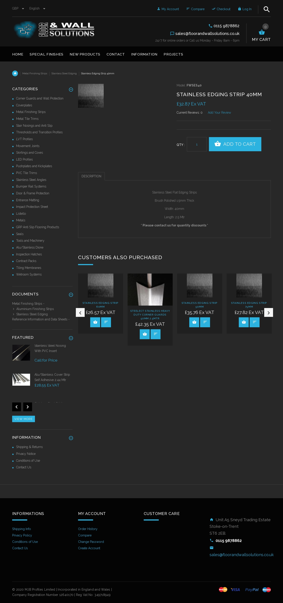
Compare (195, 9)
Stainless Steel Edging (64, 73)
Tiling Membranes (28, 268)
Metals (20, 220)
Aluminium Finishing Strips (33, 309)
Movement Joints (27, 146)
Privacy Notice (26, 454)
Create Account (89, 548)
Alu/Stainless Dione (29, 247)
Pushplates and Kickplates (34, 166)
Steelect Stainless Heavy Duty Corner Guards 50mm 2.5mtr (150, 314)
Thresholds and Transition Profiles (39, 132)
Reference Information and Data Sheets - (41, 319)
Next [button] (268, 312)
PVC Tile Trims (26, 173)
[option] (100, 304)
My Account (168, 9)
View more (23, 419)
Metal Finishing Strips (34, 73)
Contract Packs (26, 261)
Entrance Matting (27, 200)
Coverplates (24, 105)
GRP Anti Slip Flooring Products (37, 227)
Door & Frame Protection (32, 193)
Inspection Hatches (29, 254)
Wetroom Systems (29, 274)
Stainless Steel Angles (31, 180)
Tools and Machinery (30, 240)
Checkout (221, 9)
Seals (19, 234)
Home (15, 73)
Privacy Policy (22, 535)
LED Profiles (24, 159)
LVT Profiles (24, 139)
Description (91, 176)
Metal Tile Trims (27, 119)
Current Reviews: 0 (190, 112)
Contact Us (23, 467)
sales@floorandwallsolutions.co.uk (242, 554)
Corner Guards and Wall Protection (39, 98)
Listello (21, 213)
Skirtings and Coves (29, 152)
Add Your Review (219, 112)
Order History (88, 529)
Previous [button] (80, 312)
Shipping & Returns (29, 447)
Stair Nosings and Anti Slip (34, 125)
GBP (18, 8)
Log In (245, 9)
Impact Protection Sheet (32, 207)
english (37, 8)
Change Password (91, 542)
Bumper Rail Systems (31, 186)
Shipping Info (21, 529)
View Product (95, 322)
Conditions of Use (28, 460)
